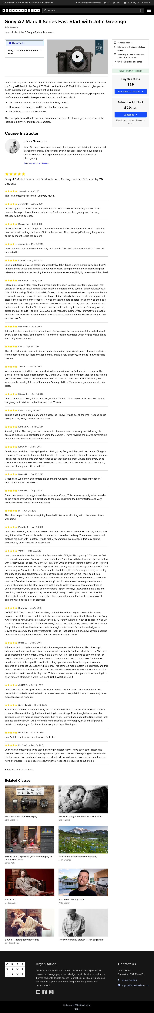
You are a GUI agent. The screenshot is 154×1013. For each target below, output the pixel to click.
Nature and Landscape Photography (78, 856)
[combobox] (93, 10)
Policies (77, 1008)
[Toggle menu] (149, 10)
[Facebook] (44, 992)
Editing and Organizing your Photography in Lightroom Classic (28, 858)
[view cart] (117, 3)
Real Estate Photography (72, 899)
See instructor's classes (36, 163)
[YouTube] (38, 992)
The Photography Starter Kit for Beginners (81, 939)
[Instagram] (51, 992)
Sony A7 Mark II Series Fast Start (23, 52)
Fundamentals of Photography (21, 816)
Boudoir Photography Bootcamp (22, 939)
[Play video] (77, 57)
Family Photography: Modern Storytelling (80, 816)
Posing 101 (10, 899)
